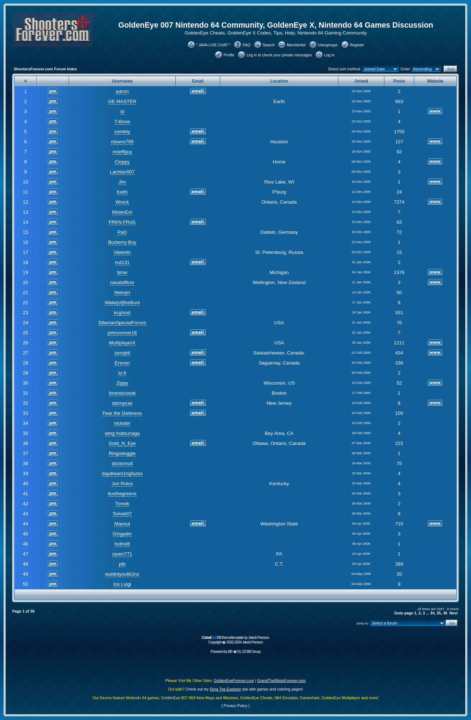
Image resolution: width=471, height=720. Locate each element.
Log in (329, 55)
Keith (122, 192)
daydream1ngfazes (122, 473)
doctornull (122, 463)
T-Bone (122, 121)
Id (122, 111)
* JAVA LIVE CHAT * (213, 45)
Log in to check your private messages (279, 55)
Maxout (122, 523)
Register (357, 45)
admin (122, 91)
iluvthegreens (122, 493)
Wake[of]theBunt (122, 302)
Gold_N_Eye (122, 443)
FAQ (246, 45)
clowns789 (122, 141)
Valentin (122, 252)
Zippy (122, 383)
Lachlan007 (122, 172)
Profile (228, 55)
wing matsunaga (122, 433)
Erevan (122, 363)
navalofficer (122, 282)
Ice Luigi (122, 584)
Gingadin (122, 533)
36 (445, 613)
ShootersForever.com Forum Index (45, 69)
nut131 (122, 262)
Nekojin (122, 292)
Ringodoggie (122, 453)
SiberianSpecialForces (122, 322)
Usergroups (328, 45)
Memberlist (296, 45)
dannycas (122, 403)
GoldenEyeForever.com (234, 680)
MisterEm (122, 212)
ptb (122, 564)
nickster (122, 423)
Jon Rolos (122, 483)
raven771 (122, 554)
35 (439, 613)
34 (432, 613)
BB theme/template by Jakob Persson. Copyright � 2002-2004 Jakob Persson (235, 639)
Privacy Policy (235, 705)
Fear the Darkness (122, 413)
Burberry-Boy (122, 242)
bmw (122, 272)
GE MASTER (122, 101)
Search (269, 45)
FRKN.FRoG (122, 222)
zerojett (122, 353)
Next (453, 613)
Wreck (122, 202)
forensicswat (122, 393)
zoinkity (122, 131)
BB (230, 651)
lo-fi (122, 373)
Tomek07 (122, 513)
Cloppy (122, 161)
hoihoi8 (122, 544)
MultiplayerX (122, 342)
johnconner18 (122, 332)
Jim (122, 182)
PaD (122, 232)
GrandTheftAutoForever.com (281, 680)
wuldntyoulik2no (122, 574)
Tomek (122, 503)
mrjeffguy (122, 151)
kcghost (122, 312)
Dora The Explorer (225, 689)
